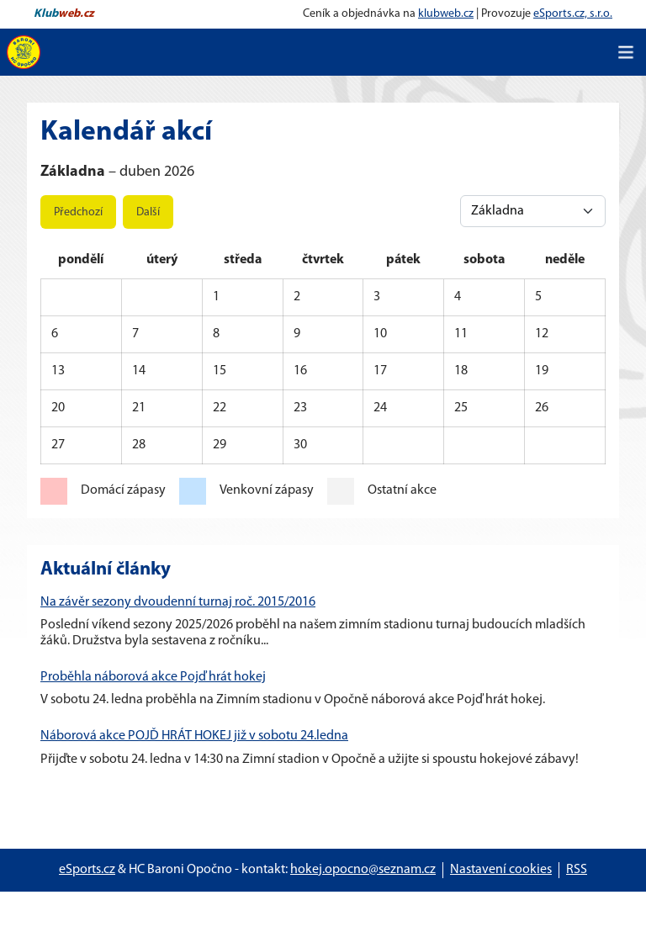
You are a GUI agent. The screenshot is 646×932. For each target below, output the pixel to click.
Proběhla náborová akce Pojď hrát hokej (153, 677)
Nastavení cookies (501, 869)
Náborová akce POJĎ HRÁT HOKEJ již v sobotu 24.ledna (194, 736)
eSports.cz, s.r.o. (572, 14)
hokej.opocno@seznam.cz (363, 869)
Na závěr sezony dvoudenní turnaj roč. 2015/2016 (177, 602)
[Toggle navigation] (625, 52)
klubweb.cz (446, 14)
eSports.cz (87, 869)
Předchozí (78, 212)
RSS (576, 869)
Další (148, 212)
